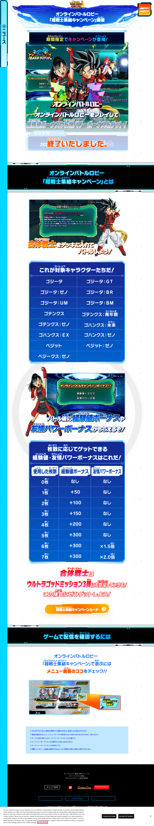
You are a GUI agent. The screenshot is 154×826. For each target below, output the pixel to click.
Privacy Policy (42, 822)
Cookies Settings (76, 793)
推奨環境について (50, 793)
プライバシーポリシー (103, 793)
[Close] (150, 816)
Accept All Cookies (126, 816)
